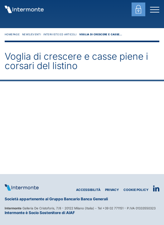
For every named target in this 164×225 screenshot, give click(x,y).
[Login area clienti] (138, 9)
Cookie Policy (135, 190)
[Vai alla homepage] (24, 9)
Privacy (112, 190)
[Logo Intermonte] (22, 187)
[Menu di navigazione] (154, 9)
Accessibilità (88, 190)
